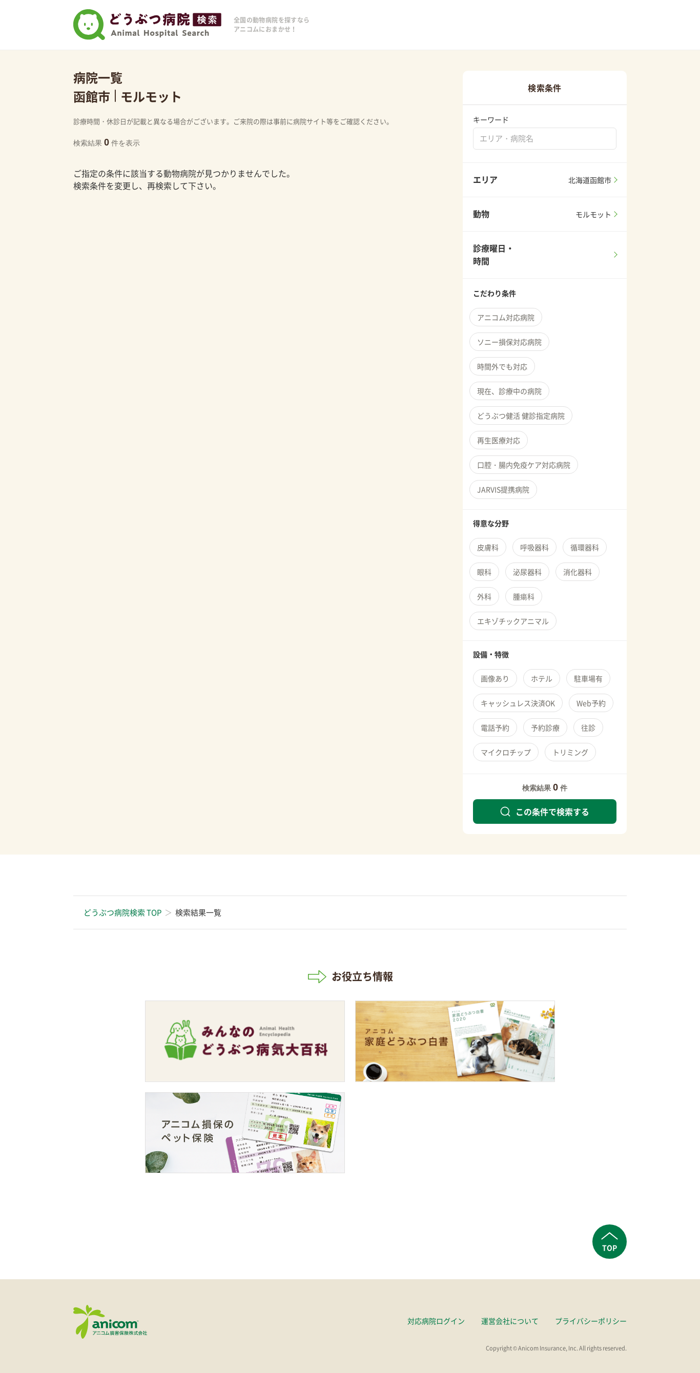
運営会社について (510, 1321)
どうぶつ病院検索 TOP (122, 912)
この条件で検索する (544, 811)
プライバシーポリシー (591, 1321)
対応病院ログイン (436, 1321)
